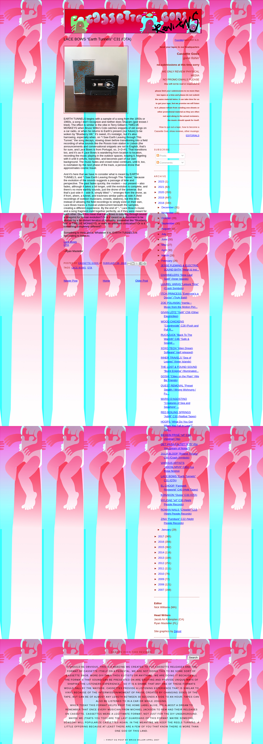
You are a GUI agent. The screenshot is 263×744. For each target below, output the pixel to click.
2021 (161, 186)
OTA (66, 244)
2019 (161, 197)
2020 (161, 192)
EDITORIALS (192, 135)
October (166, 218)
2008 (161, 584)
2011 (161, 568)
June (164, 239)
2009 (161, 579)
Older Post (141, 280)
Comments (165, 162)
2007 (161, 589)
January (166, 529)
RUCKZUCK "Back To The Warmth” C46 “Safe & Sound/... (176, 338)
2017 (161, 536)
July (164, 234)
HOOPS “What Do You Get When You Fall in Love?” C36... (177, 425)
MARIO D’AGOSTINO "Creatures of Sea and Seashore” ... (175, 402)
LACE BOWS (79, 268)
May (164, 244)
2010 (161, 573)
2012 (161, 563)
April (164, 250)
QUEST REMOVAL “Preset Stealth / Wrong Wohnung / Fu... (178, 389)
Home (106, 280)
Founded (179, 40)
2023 (161, 181)
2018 (161, 202)
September (168, 223)
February (167, 260)
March (165, 255)
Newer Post (70, 280)
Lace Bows (70, 241)
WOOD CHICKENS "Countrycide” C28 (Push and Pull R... (179, 325)
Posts (161, 155)
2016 (161, 541)
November (168, 212)
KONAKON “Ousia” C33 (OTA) (179, 494)
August (166, 228)
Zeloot (177, 631)
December (168, 207)
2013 (161, 557)
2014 (161, 552)
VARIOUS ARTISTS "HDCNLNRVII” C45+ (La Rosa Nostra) (177, 466)
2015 (161, 547)
